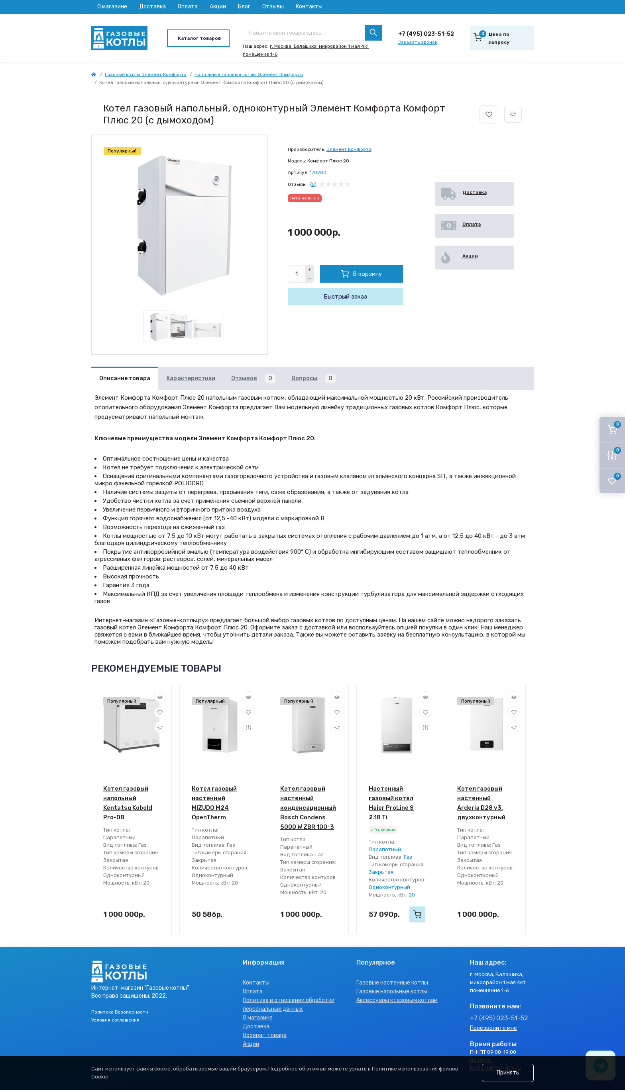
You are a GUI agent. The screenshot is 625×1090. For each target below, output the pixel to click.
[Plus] (309, 269)
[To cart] (417, 914)
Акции (218, 6)
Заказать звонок (417, 42)
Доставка (152, 6)
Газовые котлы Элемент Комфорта (146, 74)
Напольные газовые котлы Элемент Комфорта (249, 74)
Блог (244, 6)
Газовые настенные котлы (392, 982)
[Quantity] (296, 274)
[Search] (373, 33)
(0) (313, 184)
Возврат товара (265, 1035)
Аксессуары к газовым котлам (397, 1000)
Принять (508, 1072)
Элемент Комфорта (348, 149)
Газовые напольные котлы (391, 991)
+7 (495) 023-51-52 (426, 34)
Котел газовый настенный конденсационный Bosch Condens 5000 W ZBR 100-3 (308, 807)
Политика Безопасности (119, 1012)
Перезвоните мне (493, 1028)
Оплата (188, 6)
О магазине (112, 6)
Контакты (309, 6)
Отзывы (273, 6)
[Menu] (198, 38)
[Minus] (309, 278)
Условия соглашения (115, 1020)
